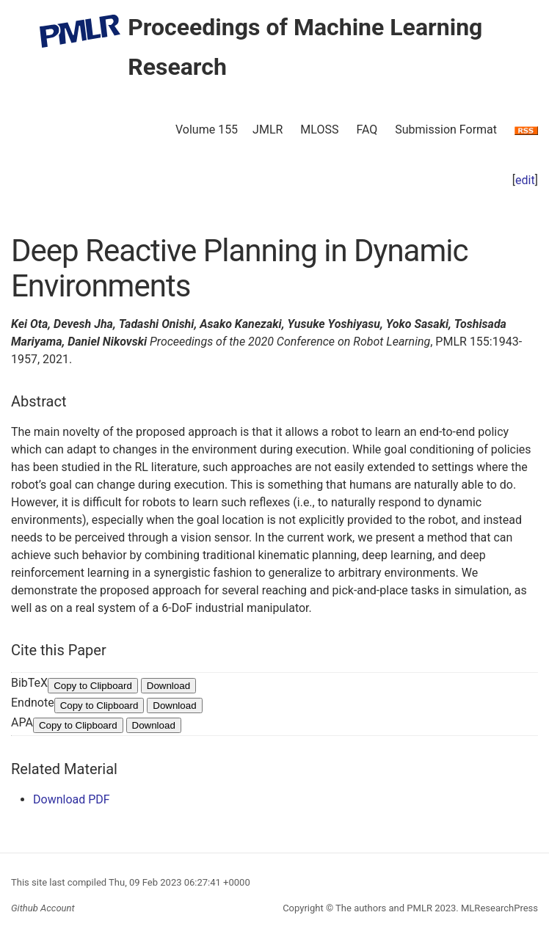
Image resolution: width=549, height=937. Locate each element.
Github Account (43, 908)
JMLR (267, 129)
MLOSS (319, 129)
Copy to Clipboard (93, 685)
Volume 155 (206, 129)
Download (168, 685)
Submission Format (446, 129)
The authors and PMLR (383, 908)
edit (525, 180)
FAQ (366, 129)
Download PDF (71, 799)
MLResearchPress (498, 908)
